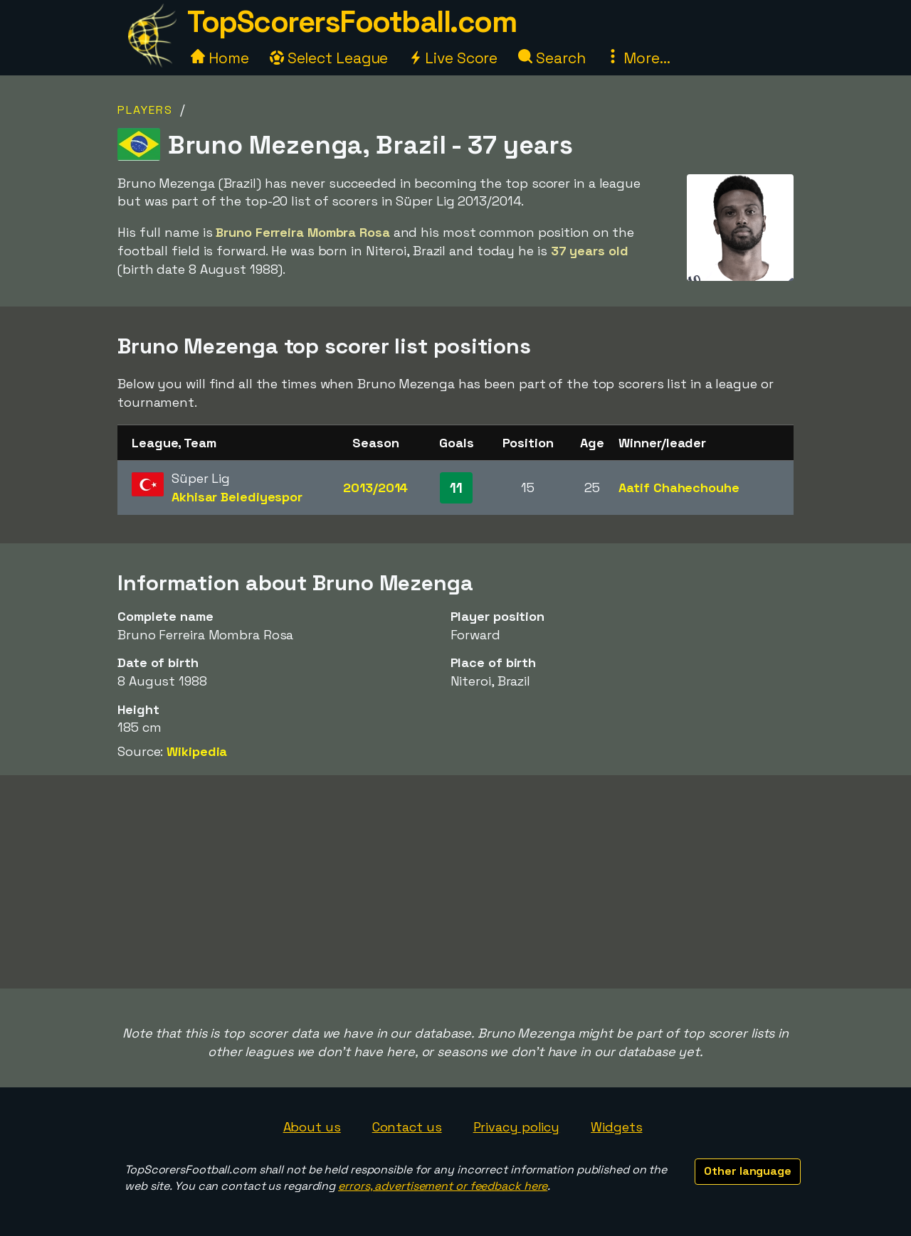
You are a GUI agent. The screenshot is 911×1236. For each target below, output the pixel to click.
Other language (747, 1170)
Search (551, 58)
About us (312, 1127)
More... (638, 58)
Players (145, 109)
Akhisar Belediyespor (237, 497)
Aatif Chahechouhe (678, 487)
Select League (329, 58)
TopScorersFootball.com (351, 22)
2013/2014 (375, 487)
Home (220, 58)
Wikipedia (197, 751)
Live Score (453, 58)
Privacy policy (516, 1127)
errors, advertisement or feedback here (442, 1185)
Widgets (616, 1127)
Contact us (407, 1127)
